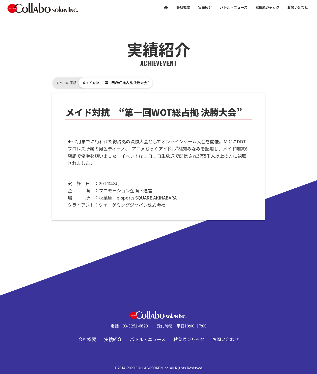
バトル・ (233, 7)
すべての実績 (66, 82)
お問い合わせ (225, 339)
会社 (183, 7)
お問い (297, 7)
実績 (205, 7)
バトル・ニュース (147, 339)
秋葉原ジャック (188, 339)
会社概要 (87, 339)
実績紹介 (113, 339)
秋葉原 (267, 7)
